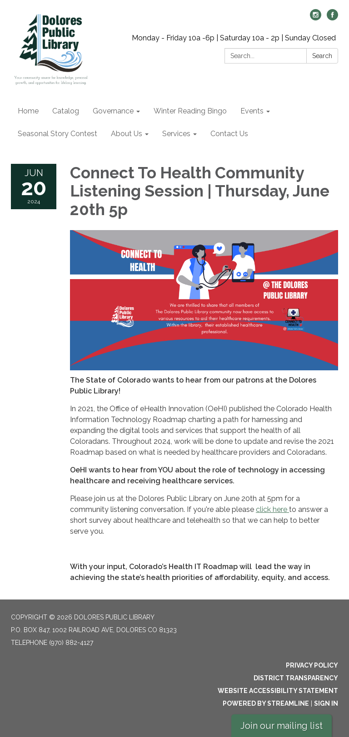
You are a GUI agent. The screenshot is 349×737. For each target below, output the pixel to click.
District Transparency (296, 678)
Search (322, 55)
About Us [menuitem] (126, 133)
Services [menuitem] (176, 133)
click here (272, 509)
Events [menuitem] (252, 111)
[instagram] (315, 18)
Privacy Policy (312, 665)
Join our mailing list (281, 725)
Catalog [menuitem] (65, 111)
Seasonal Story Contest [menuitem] (57, 133)
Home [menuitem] (28, 111)
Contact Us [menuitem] (229, 133)
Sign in (326, 703)
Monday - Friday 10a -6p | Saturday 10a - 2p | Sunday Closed (234, 38)
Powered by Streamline (266, 703)
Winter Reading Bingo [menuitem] (190, 111)
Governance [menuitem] (113, 111)
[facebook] (332, 18)
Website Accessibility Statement (278, 690)
